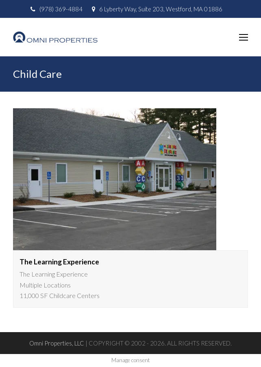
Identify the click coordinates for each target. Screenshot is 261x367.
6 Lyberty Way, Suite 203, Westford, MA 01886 (160, 9)
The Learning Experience (59, 262)
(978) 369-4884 (61, 9)
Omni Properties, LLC (56, 343)
